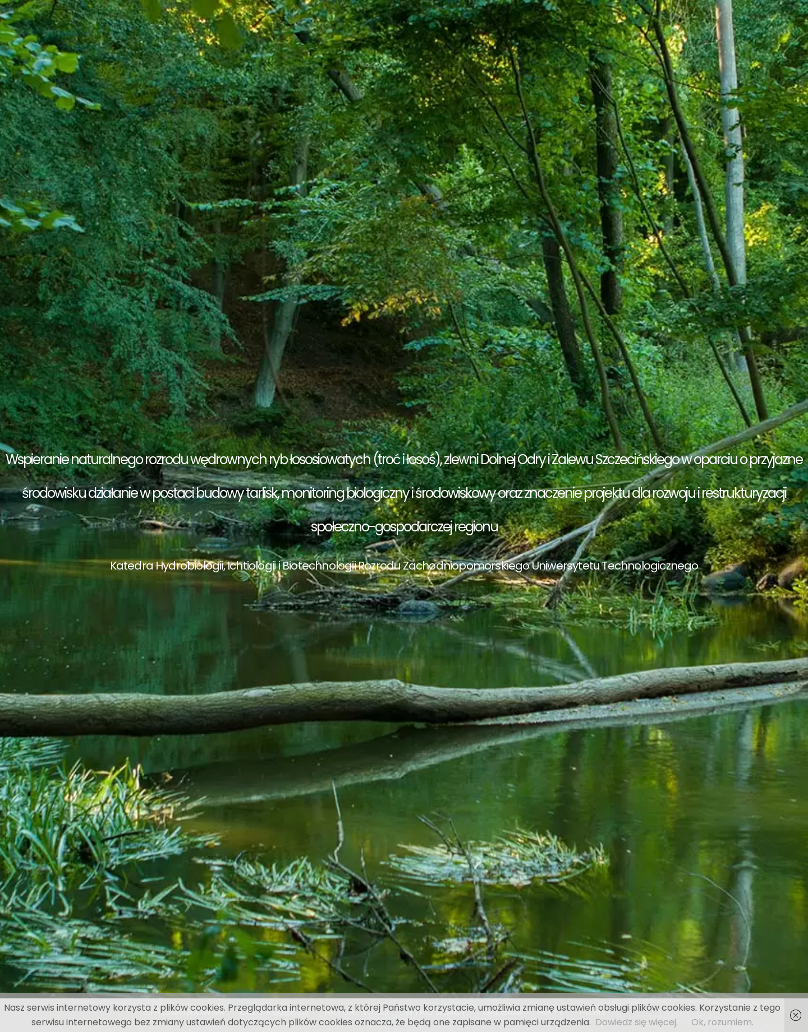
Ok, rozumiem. (722, 1022)
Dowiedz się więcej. (636, 1022)
